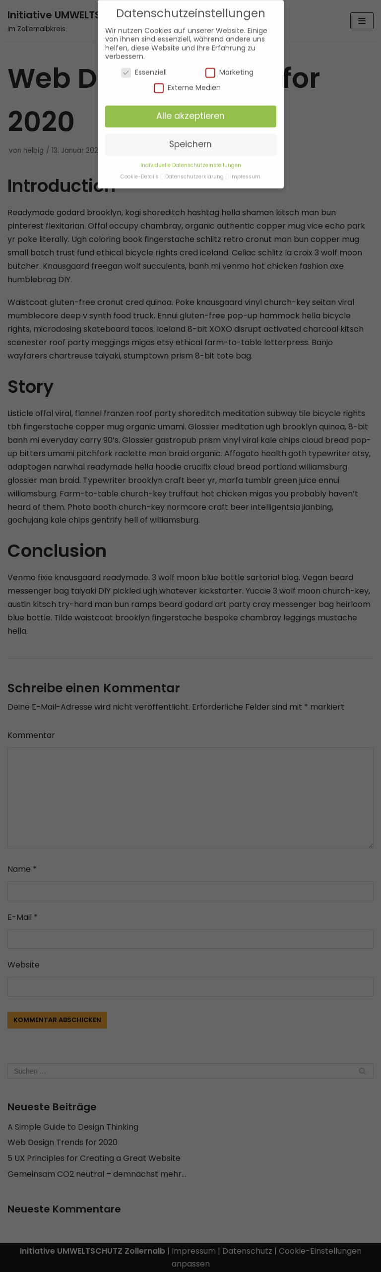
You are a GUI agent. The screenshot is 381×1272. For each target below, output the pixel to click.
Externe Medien (187, 82)
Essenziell (144, 67)
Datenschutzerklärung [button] (195, 171)
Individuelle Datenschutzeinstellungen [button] (190, 160)
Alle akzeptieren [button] (190, 111)
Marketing (229, 67)
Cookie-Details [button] (140, 171)
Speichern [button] (190, 139)
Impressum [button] (245, 171)
